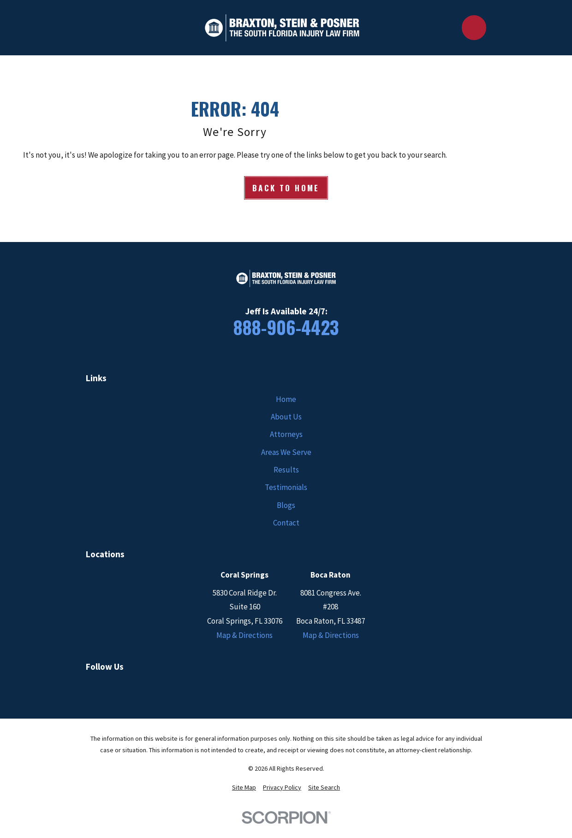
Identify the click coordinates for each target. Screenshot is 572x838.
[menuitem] (244, 788)
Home (286, 399)
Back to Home (286, 188)
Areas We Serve (286, 452)
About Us (286, 417)
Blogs (286, 505)
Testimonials (286, 487)
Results (286, 470)
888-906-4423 (286, 327)
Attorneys (286, 434)
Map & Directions (244, 635)
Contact (286, 523)
